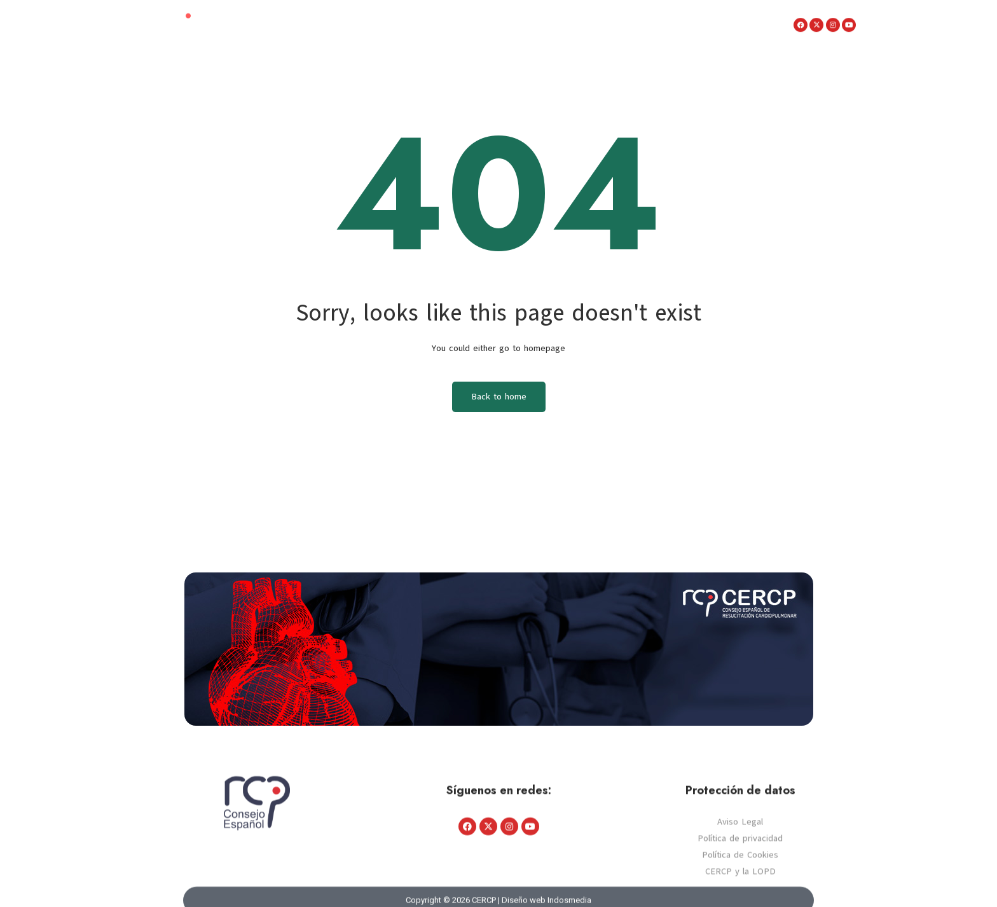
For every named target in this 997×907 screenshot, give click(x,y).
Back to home (498, 397)
